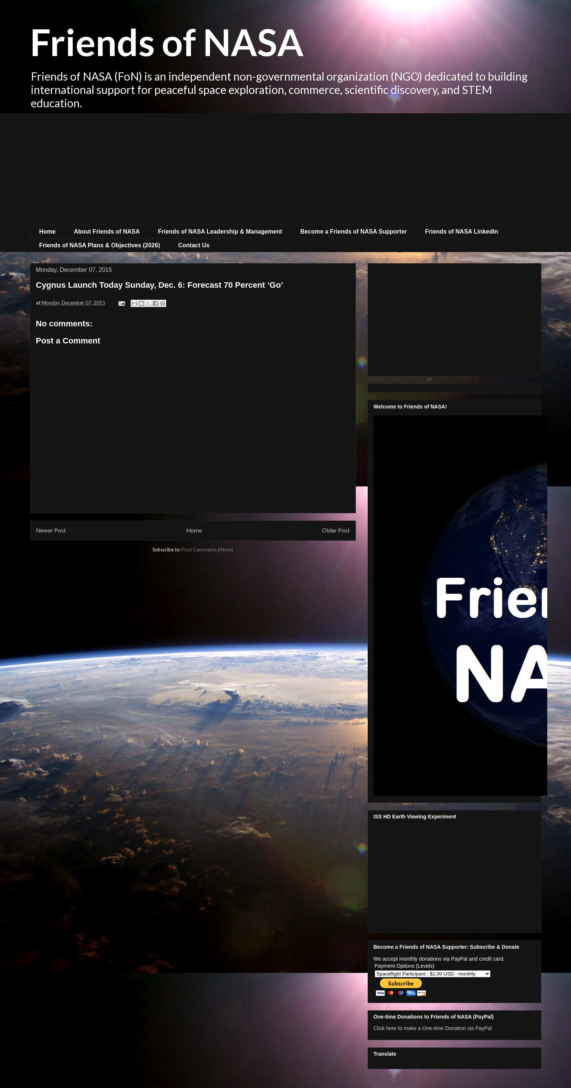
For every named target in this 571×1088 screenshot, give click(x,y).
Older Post (336, 530)
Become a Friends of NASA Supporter (353, 231)
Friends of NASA (166, 41)
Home (47, 231)
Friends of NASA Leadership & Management (220, 231)
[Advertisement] (285, 169)
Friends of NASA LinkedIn (461, 231)
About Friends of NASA (107, 231)
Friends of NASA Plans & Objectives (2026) (99, 245)
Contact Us (193, 245)
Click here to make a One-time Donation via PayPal (433, 1028)
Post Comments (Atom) (207, 550)
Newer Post (51, 530)
